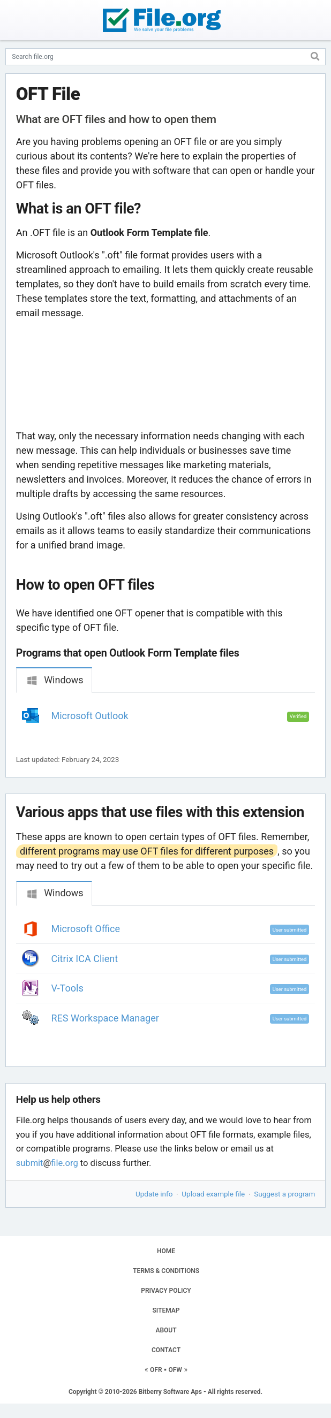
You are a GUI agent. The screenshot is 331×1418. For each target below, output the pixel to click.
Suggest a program (284, 1194)
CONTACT (166, 1350)
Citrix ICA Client (84, 958)
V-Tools (67, 988)
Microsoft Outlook (90, 715)
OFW (175, 1370)
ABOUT (165, 1330)
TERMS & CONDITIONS (166, 1271)
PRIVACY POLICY (166, 1290)
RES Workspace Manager (105, 1018)
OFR (156, 1370)
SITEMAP (165, 1310)
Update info (154, 1194)
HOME (166, 1251)
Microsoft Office (86, 928)
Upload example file (213, 1194)
